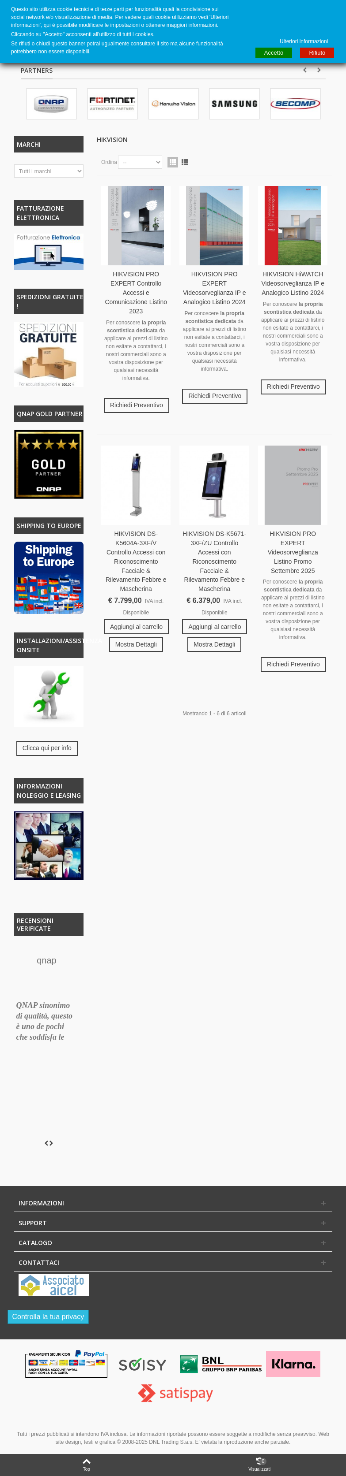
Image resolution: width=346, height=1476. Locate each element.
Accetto (273, 52)
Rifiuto (317, 52)
